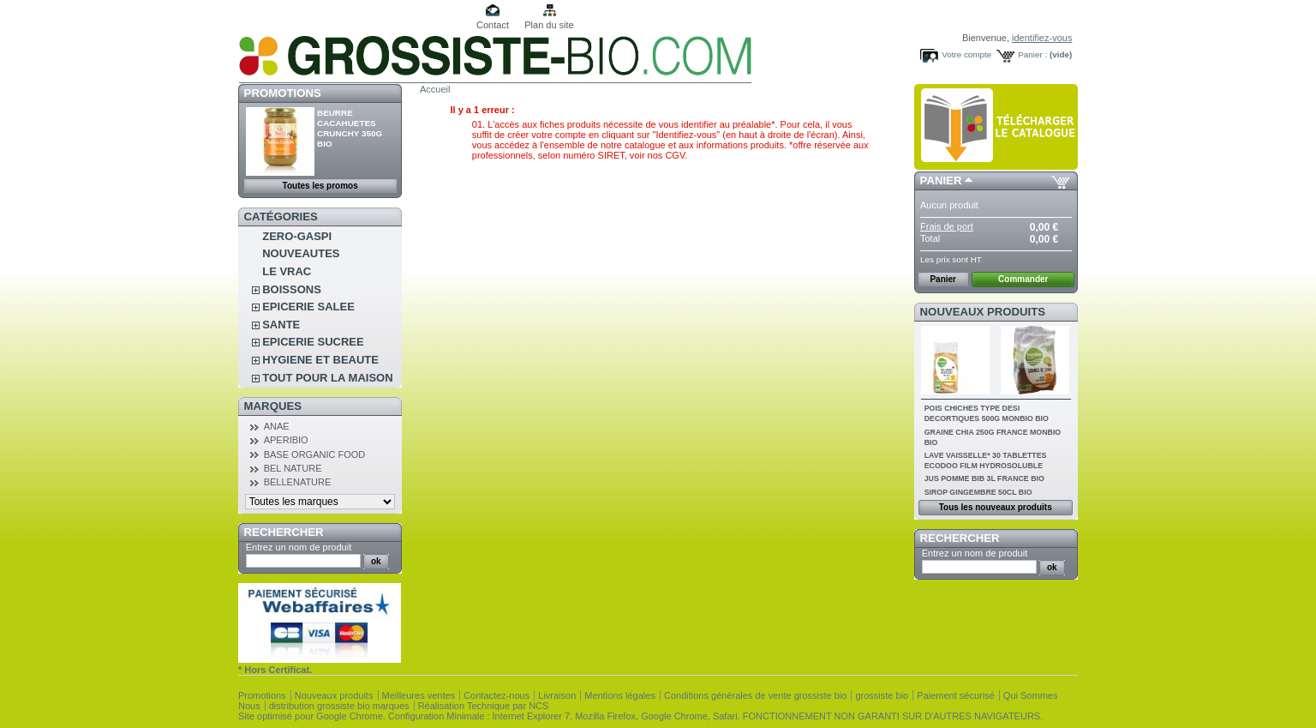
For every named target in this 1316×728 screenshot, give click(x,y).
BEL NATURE (293, 468)
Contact (492, 25)
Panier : (1032, 54)
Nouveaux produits (983, 311)
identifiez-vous (1042, 38)
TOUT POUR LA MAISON (327, 377)
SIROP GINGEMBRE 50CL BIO (978, 492)
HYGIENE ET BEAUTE (320, 359)
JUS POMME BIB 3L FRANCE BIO (984, 478)
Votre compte (966, 54)
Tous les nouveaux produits (995, 507)
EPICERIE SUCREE (312, 341)
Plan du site (548, 25)
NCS (538, 706)
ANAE (277, 426)
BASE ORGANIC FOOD (315, 454)
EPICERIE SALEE (308, 306)
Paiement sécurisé (956, 695)
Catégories (281, 216)
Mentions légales (619, 695)
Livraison (557, 695)
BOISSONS (291, 289)
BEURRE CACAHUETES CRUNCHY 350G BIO (349, 128)
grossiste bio (881, 695)
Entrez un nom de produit (299, 547)
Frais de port (946, 226)
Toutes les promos (320, 185)
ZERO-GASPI (297, 236)
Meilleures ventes (419, 695)
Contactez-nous (496, 695)
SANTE (281, 324)
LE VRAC (286, 271)
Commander (1023, 279)
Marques (273, 406)
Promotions (282, 93)
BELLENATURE (298, 482)
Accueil (435, 89)
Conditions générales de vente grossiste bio (755, 695)
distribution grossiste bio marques (339, 706)
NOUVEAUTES (300, 253)
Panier (941, 180)
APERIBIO (286, 440)
